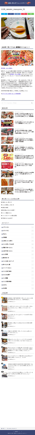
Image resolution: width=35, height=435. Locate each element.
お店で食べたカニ (18, 251)
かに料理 (18, 254)
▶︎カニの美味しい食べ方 (7, 204)
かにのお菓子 (18, 275)
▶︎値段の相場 (4, 207)
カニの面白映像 (18, 281)
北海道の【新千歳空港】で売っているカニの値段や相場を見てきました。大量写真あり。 (20, 298)
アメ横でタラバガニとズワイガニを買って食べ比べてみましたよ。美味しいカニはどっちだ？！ (20, 308)
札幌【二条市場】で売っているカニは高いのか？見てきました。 (20, 331)
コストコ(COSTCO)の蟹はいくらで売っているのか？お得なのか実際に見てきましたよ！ (20, 373)
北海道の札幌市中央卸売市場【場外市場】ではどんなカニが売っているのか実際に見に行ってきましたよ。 (20, 366)
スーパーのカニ (18, 268)
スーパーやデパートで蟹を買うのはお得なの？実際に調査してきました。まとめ (20, 356)
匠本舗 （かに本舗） (7, 68)
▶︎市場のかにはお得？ (7, 218)
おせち (18, 285)
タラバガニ (18, 230)
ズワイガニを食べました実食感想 (11, 93)
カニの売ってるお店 (18, 244)
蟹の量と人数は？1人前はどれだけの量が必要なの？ (20, 323)
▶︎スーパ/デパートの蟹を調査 (9, 215)
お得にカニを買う (18, 241)
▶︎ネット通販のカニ (6, 213)
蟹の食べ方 (18, 258)
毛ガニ (18, 234)
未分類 (18, 288)
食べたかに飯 (18, 264)
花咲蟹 (18, 237)
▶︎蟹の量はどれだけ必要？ (8, 210)
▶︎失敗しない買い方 (6, 202)
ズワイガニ (18, 227)
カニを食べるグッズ (18, 261)
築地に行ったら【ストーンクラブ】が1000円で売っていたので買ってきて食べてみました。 (20, 340)
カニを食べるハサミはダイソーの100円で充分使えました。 (20, 315)
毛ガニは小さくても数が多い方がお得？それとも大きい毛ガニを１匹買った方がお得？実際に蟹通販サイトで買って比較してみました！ (20, 349)
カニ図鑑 (18, 278)
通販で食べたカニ (18, 247)
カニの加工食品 (18, 271)
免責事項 (16, 431)
